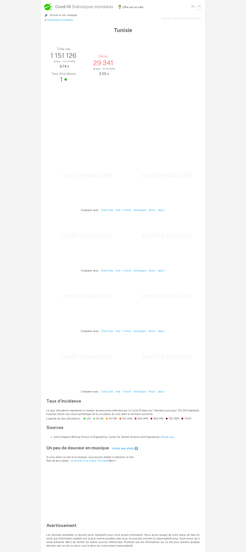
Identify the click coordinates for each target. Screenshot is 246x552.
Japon (161, 210)
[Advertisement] (123, 127)
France (127, 210)
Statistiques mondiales (59, 20)
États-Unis (107, 210)
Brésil (152, 210)
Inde (118, 210)
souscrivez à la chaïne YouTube (89, 460)
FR (199, 6)
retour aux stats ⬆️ (125, 448)
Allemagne (140, 210)
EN (193, 6)
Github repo (167, 437)
